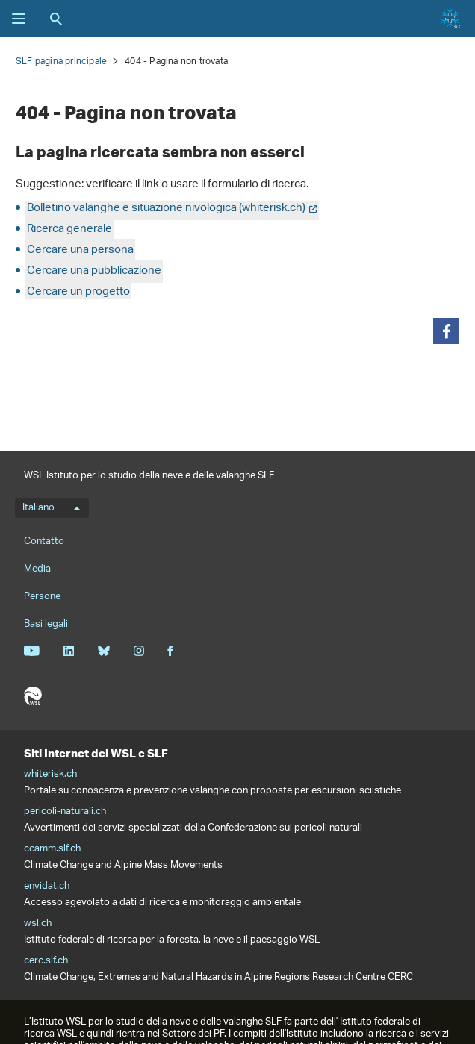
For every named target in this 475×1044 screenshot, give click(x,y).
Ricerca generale (69, 229)
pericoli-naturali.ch (65, 812)
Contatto (44, 541)
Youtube (32, 651)
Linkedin (68, 651)
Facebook (170, 651)
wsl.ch (38, 924)
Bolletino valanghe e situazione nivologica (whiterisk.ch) (166, 208)
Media (37, 569)
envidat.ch (46, 887)
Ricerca (56, 18)
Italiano (51, 508)
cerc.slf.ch (46, 961)
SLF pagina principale (61, 61)
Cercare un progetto (78, 292)
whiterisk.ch (50, 775)
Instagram (138, 651)
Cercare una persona (80, 250)
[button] (446, 331)
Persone (42, 596)
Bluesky (103, 651)
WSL (33, 696)
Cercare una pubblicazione (94, 271)
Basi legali (46, 624)
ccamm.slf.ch (52, 849)
